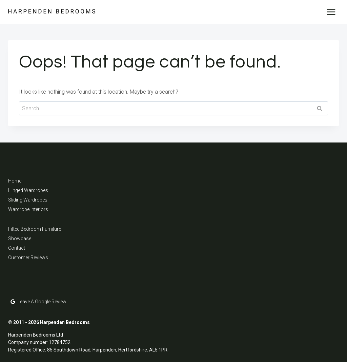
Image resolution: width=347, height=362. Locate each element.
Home (14, 181)
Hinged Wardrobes (28, 190)
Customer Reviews (28, 257)
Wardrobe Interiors (28, 209)
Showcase (19, 238)
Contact (16, 248)
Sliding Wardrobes (27, 200)
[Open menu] (331, 12)
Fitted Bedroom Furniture (34, 229)
